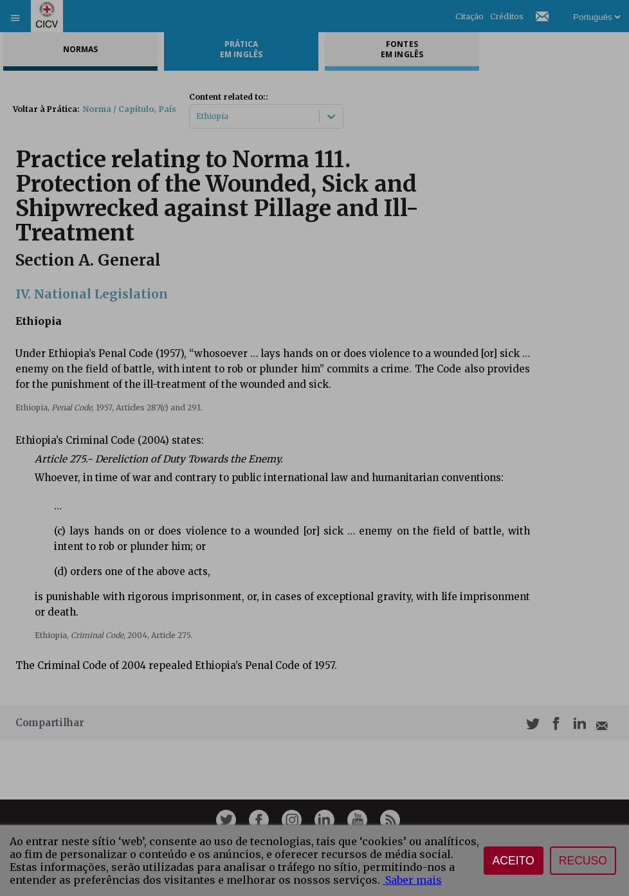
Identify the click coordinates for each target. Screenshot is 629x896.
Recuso (583, 860)
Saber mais (412, 879)
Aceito (513, 860)
